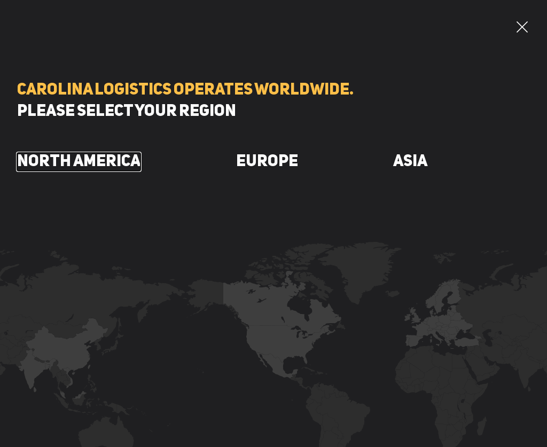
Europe (267, 162)
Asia (410, 162)
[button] (522, 27)
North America (78, 162)
